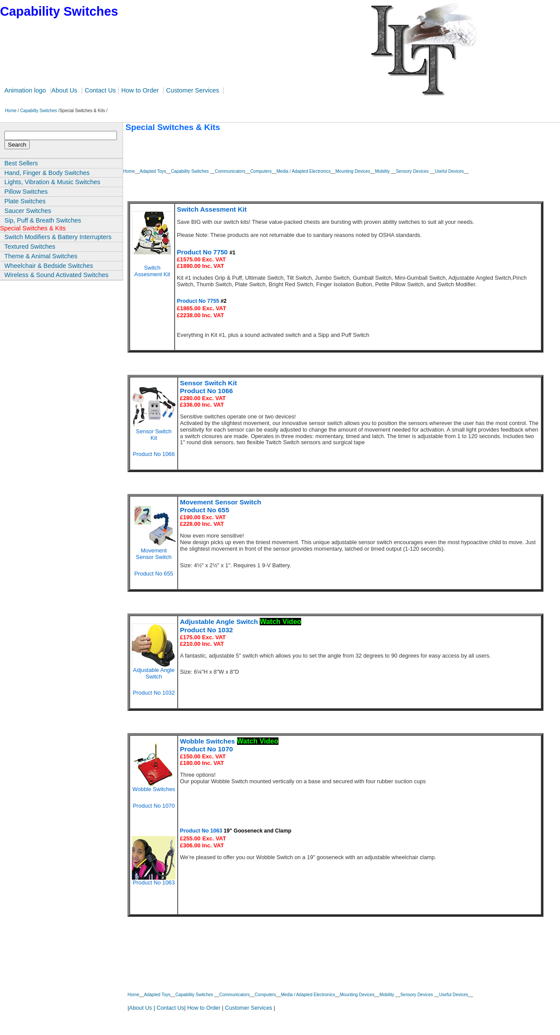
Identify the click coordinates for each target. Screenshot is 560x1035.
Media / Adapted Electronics (303, 171)
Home (9, 110)
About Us (64, 90)
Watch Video (280, 621)
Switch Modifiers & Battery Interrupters (58, 236)
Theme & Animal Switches (40, 256)
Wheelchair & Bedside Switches (48, 265)
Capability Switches (190, 171)
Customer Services (193, 90)
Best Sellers (21, 163)
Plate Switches (24, 201)
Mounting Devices (353, 171)
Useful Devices (449, 171)
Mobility (383, 171)
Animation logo (25, 90)
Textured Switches (29, 246)
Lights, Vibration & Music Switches (52, 181)
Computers (260, 171)
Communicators (230, 171)
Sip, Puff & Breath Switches (42, 220)
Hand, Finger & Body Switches (46, 172)
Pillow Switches (26, 191)
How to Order (140, 90)
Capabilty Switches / (39, 110)
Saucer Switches (27, 210)
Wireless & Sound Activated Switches (56, 274)
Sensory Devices (413, 171)
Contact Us (100, 90)
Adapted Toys (153, 171)
